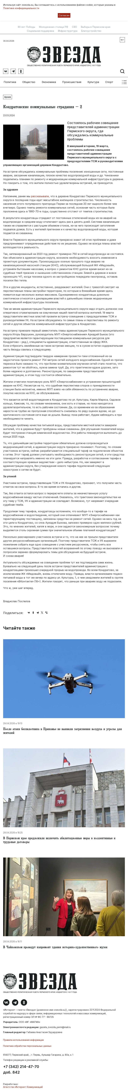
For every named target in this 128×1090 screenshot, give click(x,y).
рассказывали (40, 194)
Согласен (64, 15)
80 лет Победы (26, 27)
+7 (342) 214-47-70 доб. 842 (21, 1068)
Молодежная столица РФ (53, 27)
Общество (28, 80)
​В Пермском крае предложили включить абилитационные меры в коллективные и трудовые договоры (59, 839)
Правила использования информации (23, 1038)
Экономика (49, 80)
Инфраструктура (67, 30)
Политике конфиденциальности (21, 8)
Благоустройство (91, 30)
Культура (93, 80)
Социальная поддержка (40, 30)
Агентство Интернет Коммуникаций (23, 1085)
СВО (74, 27)
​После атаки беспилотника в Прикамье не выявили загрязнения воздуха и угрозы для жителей (62, 730)
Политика (10, 80)
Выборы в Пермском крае (95, 27)
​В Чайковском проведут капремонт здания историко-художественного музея (55, 946)
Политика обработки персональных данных (27, 1044)
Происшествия (71, 80)
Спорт (109, 80)
